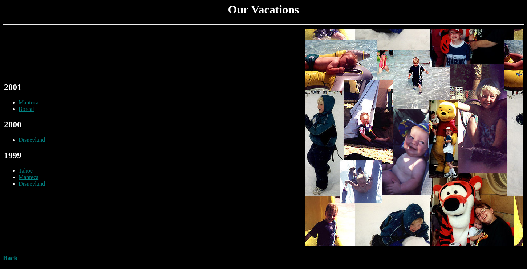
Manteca (28, 102)
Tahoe (26, 170)
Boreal (26, 109)
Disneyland (32, 140)
